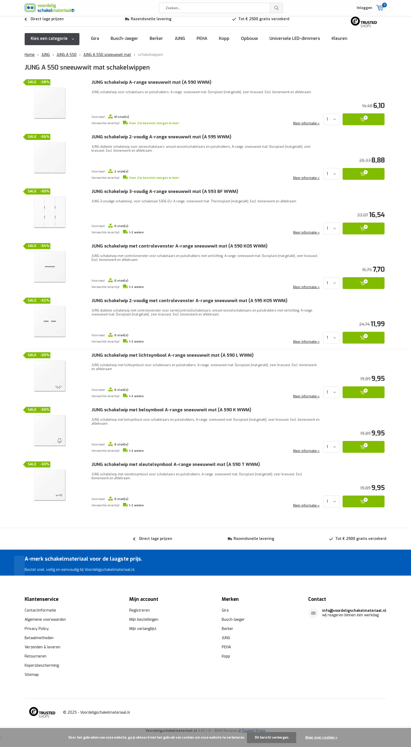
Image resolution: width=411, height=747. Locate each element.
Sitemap (32, 674)
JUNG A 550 (67, 58)
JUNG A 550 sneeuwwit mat (107, 58)
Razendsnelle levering (151, 22)
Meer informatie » (306, 127)
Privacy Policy (37, 628)
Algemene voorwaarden (45, 619)
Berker (156, 42)
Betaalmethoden (39, 637)
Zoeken (276, 8)
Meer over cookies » (321, 737)
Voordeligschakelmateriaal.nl (105, 712)
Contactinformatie (40, 610)
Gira (95, 42)
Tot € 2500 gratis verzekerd (263, 22)
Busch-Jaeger (124, 42)
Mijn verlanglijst (142, 628)
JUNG (180, 42)
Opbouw (249, 42)
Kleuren (339, 42)
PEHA (202, 42)
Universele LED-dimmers (294, 42)
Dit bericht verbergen (271, 737)
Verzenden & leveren (42, 646)
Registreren (139, 610)
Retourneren (35, 656)
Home (30, 58)
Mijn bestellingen (143, 619)
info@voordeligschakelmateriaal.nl (354, 610)
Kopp (224, 42)
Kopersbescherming (42, 665)
